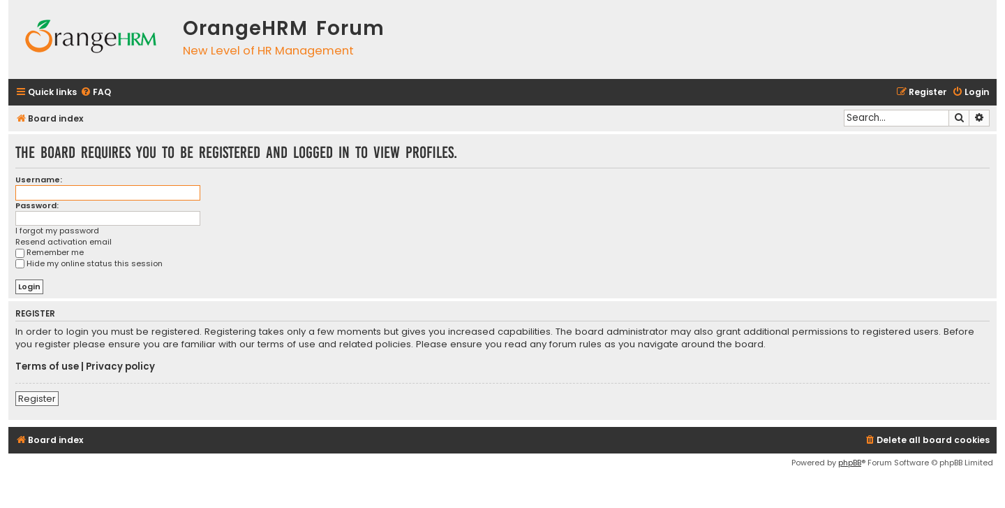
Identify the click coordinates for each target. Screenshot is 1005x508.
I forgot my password (57, 231)
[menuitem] (95, 92)
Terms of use (47, 367)
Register (37, 398)
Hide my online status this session (89, 263)
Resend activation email (63, 242)
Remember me (49, 252)
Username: (38, 179)
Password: (37, 205)
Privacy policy (120, 367)
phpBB (849, 462)
